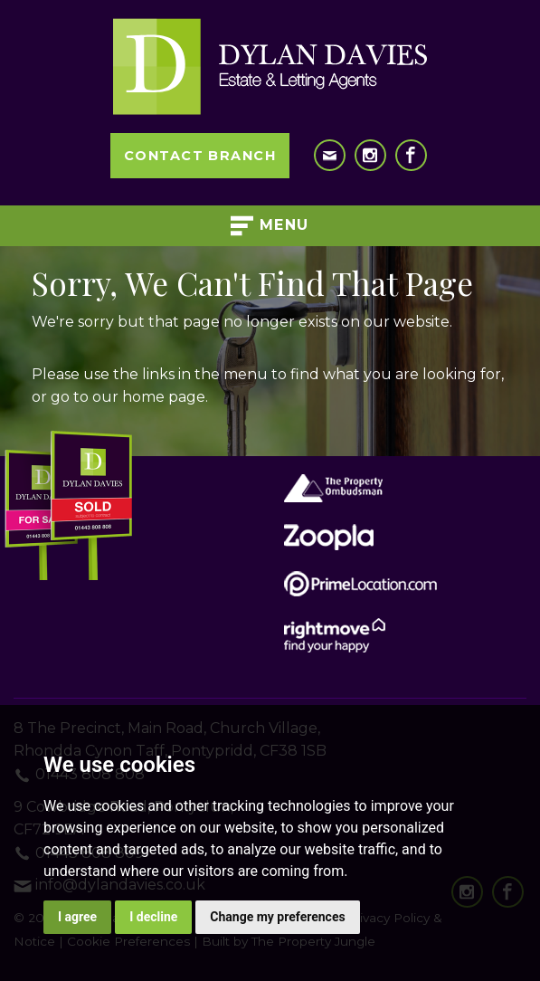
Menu (270, 225)
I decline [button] (153, 917)
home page (163, 396)
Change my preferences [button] (277, 917)
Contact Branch (200, 156)
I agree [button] (77, 917)
